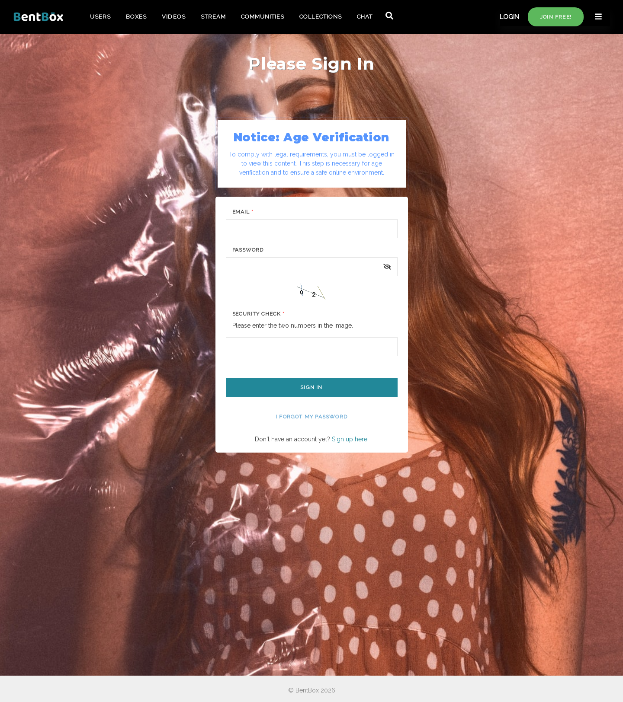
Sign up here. (350, 439)
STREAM (213, 16)
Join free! (556, 17)
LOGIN (509, 17)
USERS (100, 16)
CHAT (365, 16)
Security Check (258, 314)
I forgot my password (311, 417)
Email (243, 212)
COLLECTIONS (320, 16)
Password (248, 250)
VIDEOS (173, 16)
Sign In (311, 387)
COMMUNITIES (262, 16)
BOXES (136, 16)
